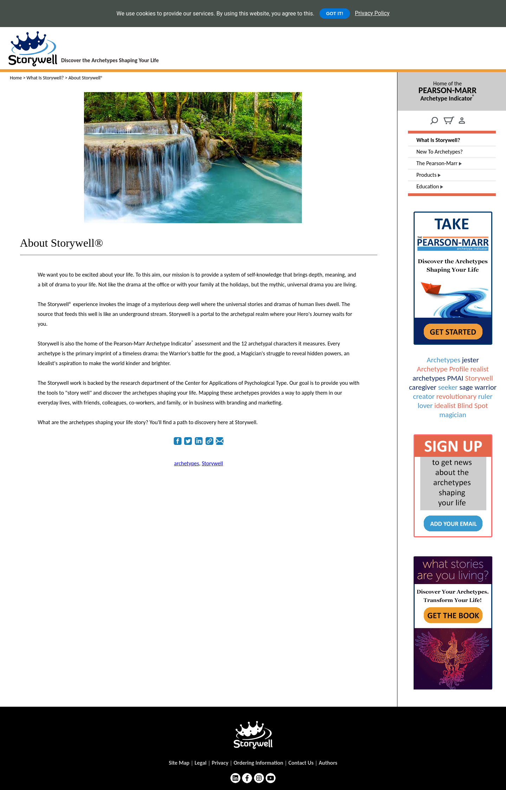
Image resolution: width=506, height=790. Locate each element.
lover (425, 405)
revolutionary (456, 396)
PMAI (455, 378)
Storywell (479, 378)
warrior (485, 387)
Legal (201, 762)
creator (423, 396)
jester (470, 359)
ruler (485, 396)
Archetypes (443, 359)
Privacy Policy (372, 13)
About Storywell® (61, 243)
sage (466, 387)
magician (452, 414)
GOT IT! (334, 13)
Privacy (220, 762)
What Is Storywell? (45, 78)
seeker (448, 387)
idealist (445, 405)
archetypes (429, 378)
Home (16, 78)
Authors (328, 762)
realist (480, 369)
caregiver (422, 387)
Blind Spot (473, 405)
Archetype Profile (442, 369)
